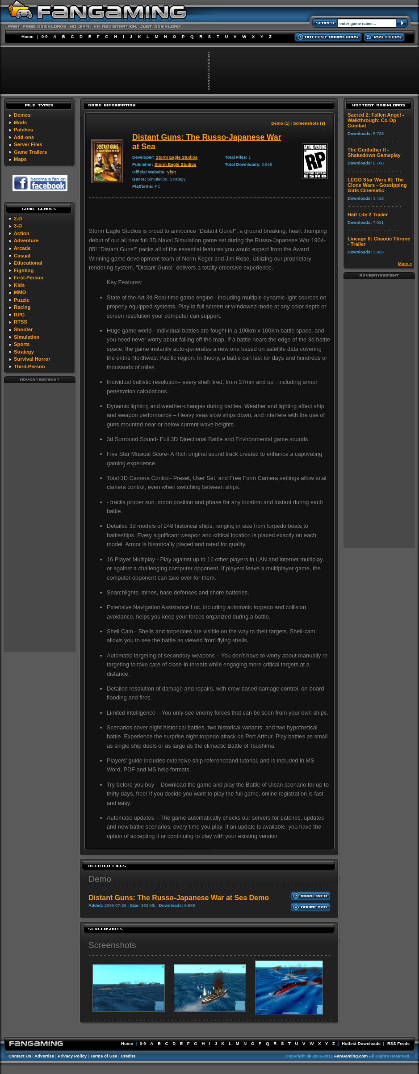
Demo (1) (280, 123)
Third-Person (29, 366)
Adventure (26, 240)
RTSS (20, 321)
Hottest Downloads (361, 1043)
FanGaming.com (351, 1055)
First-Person (28, 277)
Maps (20, 159)
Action (21, 233)
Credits (128, 1055)
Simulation (26, 337)
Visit (171, 171)
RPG (19, 314)
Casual (22, 255)
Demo (99, 879)
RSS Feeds (398, 1043)
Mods (20, 122)
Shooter (23, 329)
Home (27, 36)
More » (405, 263)
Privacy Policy (72, 1055)
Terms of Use (103, 1055)
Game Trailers (30, 152)
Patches (23, 129)
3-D (18, 225)
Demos (22, 115)
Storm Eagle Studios (176, 157)
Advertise (44, 1055)
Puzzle (21, 300)
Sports (21, 344)
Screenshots (112, 945)
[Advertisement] (40, 517)
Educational (28, 262)
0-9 (45, 36)
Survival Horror (32, 359)
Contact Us (19, 1055)
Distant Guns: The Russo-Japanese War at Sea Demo (178, 897)
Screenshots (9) (309, 123)
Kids (19, 285)
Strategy (24, 351)
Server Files (28, 144)
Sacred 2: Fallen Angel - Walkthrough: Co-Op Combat (376, 120)
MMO (20, 292)
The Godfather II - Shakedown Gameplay (374, 152)
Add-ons (24, 137)
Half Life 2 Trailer (368, 214)
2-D (18, 218)
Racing (22, 307)
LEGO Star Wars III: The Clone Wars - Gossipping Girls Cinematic (377, 185)
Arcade (22, 248)
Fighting (24, 270)
